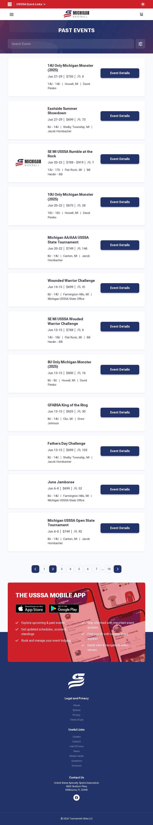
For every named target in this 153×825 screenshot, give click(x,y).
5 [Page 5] (79, 569)
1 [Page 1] (44, 569)
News (76, 751)
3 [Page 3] (61, 569)
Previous (35, 569)
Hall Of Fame (76, 746)
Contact (76, 741)
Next (117, 569)
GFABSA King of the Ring (68, 405)
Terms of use (76, 719)
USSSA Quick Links (29, 4)
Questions (76, 761)
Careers (77, 736)
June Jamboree (61, 482)
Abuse (76, 705)
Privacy (76, 715)
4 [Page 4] (70, 569)
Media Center (77, 756)
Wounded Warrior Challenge (71, 281)
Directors (76, 765)
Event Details (120, 73)
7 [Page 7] (96, 569)
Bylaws (76, 710)
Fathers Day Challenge (66, 443)
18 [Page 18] (108, 569)
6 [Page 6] (88, 569)
